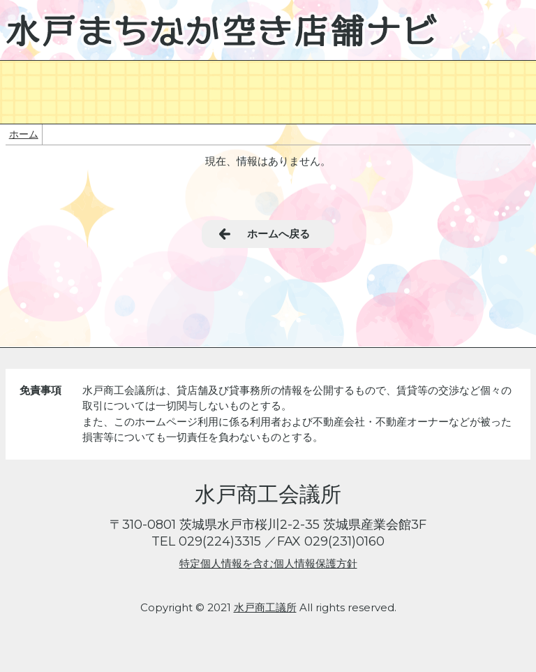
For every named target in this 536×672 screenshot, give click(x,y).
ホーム (23, 134)
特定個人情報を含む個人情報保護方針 (268, 563)
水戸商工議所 (265, 607)
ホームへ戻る (278, 233)
